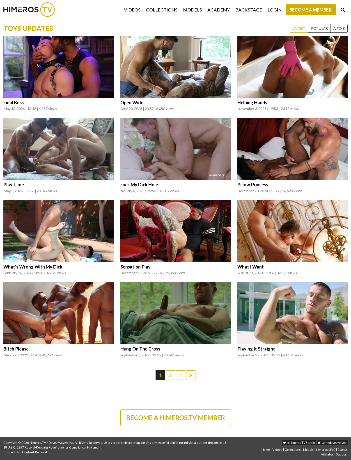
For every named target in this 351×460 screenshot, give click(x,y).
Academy (218, 9)
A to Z (339, 28)
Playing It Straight (256, 348)
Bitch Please (16, 348)
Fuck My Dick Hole (139, 184)
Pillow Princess (252, 184)
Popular (319, 28)
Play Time (13, 184)
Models (192, 9)
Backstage (248, 9)
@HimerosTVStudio (299, 442)
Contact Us (11, 452)
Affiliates (327, 454)
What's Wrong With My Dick (32, 266)
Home (266, 449)
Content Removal (34, 452)
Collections (162, 9)
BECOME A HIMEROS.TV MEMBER (175, 417)
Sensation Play (135, 266)
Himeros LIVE (325, 449)
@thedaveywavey (332, 442)
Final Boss (13, 102)
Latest (299, 28)
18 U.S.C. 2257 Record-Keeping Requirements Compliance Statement (52, 447)
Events (343, 449)
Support (342, 454)
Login (275, 9)
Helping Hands (252, 102)
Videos (132, 9)
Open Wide (131, 102)
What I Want (250, 266)
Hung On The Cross (140, 348)
